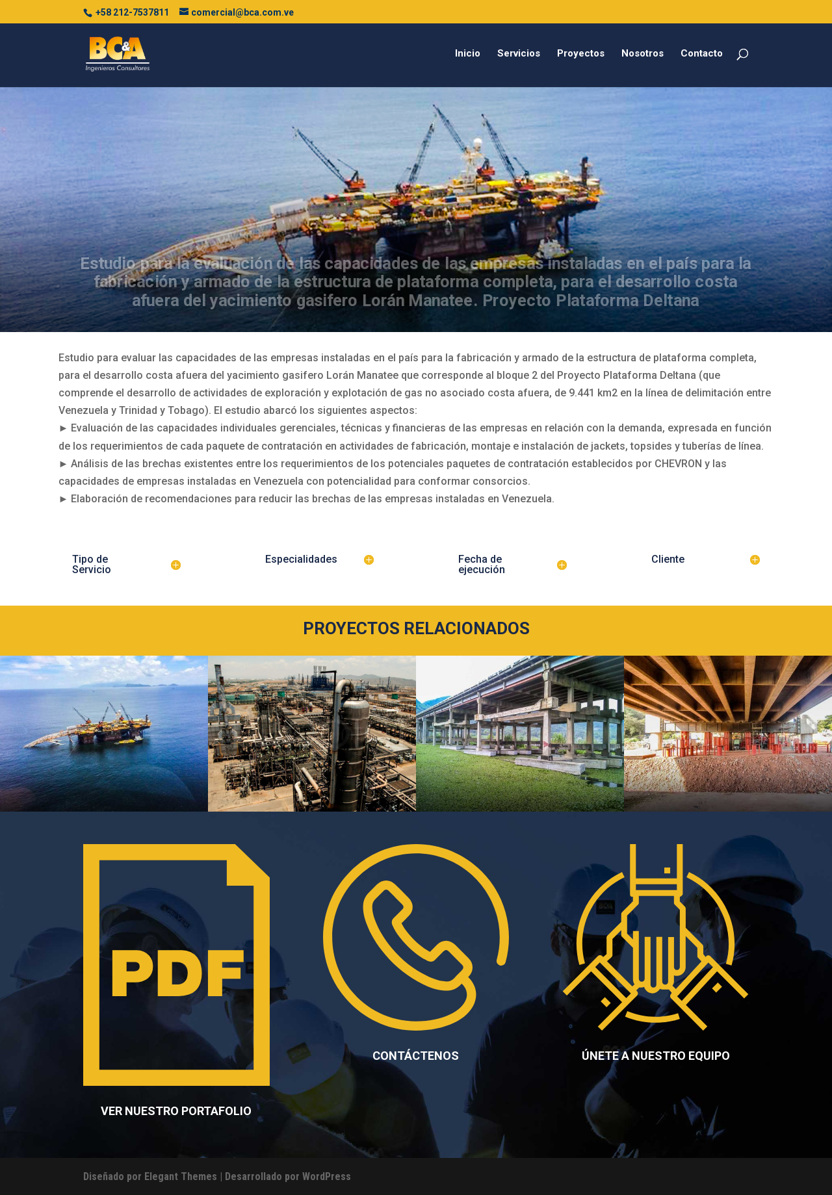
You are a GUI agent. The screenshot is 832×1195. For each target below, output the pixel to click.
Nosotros (642, 54)
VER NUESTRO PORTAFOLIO (176, 1111)
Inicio (467, 54)
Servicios (518, 54)
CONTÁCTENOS (415, 1055)
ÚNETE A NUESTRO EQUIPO (656, 1055)
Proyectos (580, 54)
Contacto (702, 54)
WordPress (326, 1176)
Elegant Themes (180, 1176)
